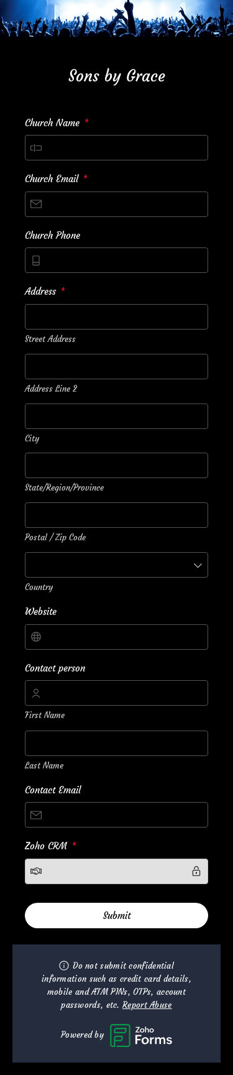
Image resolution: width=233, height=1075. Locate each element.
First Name (45, 715)
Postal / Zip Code (55, 537)
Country (39, 587)
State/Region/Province (64, 487)
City (32, 438)
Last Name (44, 765)
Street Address (50, 339)
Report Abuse (147, 1005)
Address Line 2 (51, 389)
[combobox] (116, 317)
